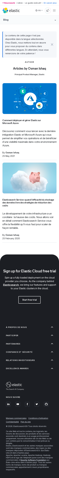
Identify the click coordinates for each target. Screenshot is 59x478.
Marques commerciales (16, 418)
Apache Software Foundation (33, 460)
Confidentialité (12, 422)
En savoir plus (50, 3)
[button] (52, 44)
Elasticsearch (11, 284)
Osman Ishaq (12, 152)
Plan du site (26, 422)
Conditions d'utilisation (38, 418)
